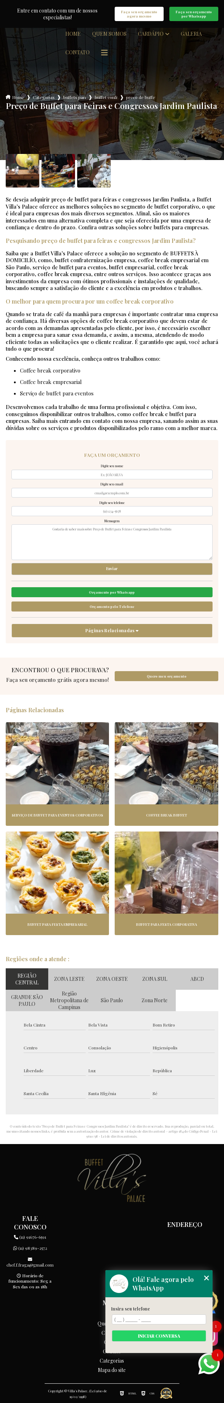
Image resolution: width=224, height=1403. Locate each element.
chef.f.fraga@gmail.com (30, 1262)
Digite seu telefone (112, 502)
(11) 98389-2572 (30, 1248)
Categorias (44, 97)
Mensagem (112, 521)
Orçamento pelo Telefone (112, 606)
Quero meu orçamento (166, 676)
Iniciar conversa (159, 1336)
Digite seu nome (112, 466)
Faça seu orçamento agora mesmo (139, 14)
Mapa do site (112, 1370)
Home (73, 34)
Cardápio (151, 34)
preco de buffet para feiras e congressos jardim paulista (140, 97)
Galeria (191, 34)
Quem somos (109, 34)
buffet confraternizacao (106, 97)
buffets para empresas (74, 97)
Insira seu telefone (130, 1309)
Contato (77, 52)
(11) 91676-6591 (30, 1237)
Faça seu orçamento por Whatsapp (194, 14)
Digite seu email (111, 484)
